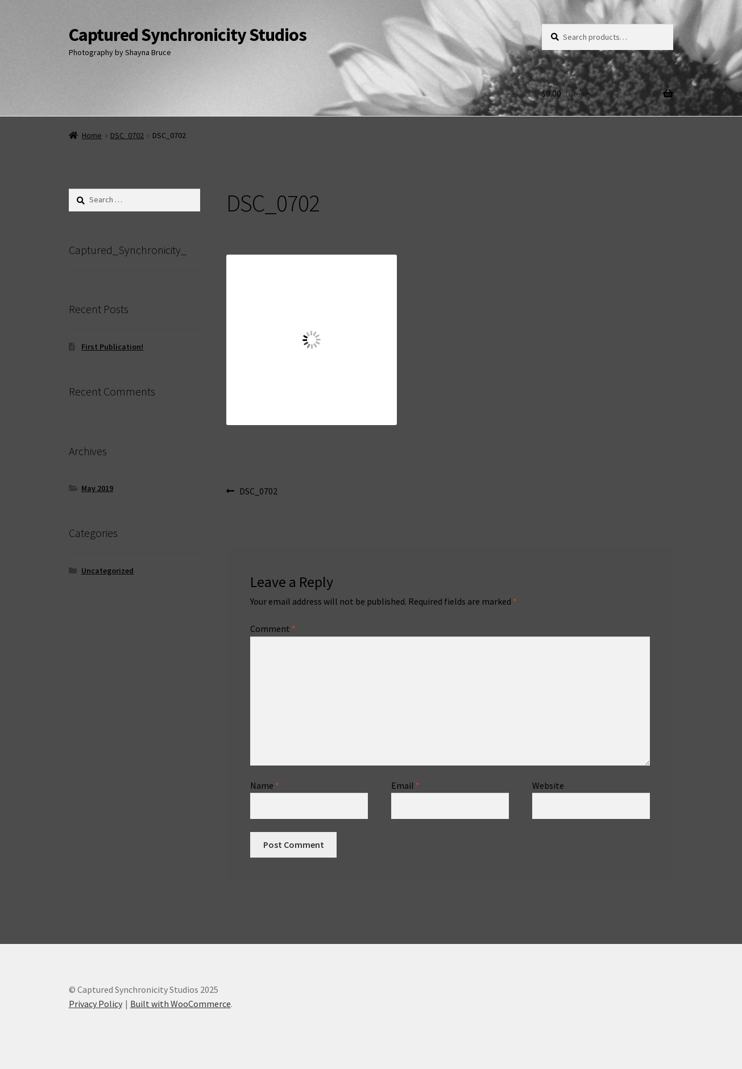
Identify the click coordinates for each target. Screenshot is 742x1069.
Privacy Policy (95, 1003)
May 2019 (97, 488)
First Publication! (112, 347)
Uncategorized (107, 570)
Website (548, 785)
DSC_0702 (127, 135)
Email (405, 785)
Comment (273, 628)
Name (264, 785)
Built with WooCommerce (180, 1003)
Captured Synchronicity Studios (187, 34)
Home (92, 135)
